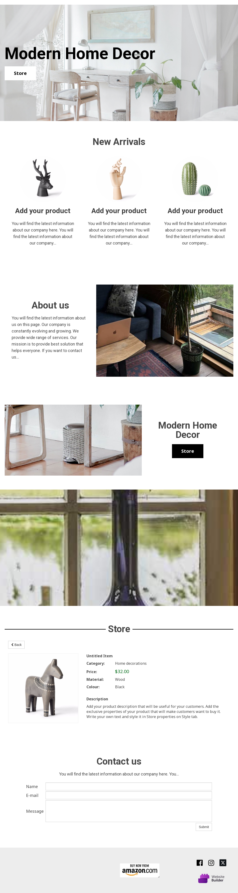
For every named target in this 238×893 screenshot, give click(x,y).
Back (16, 645)
